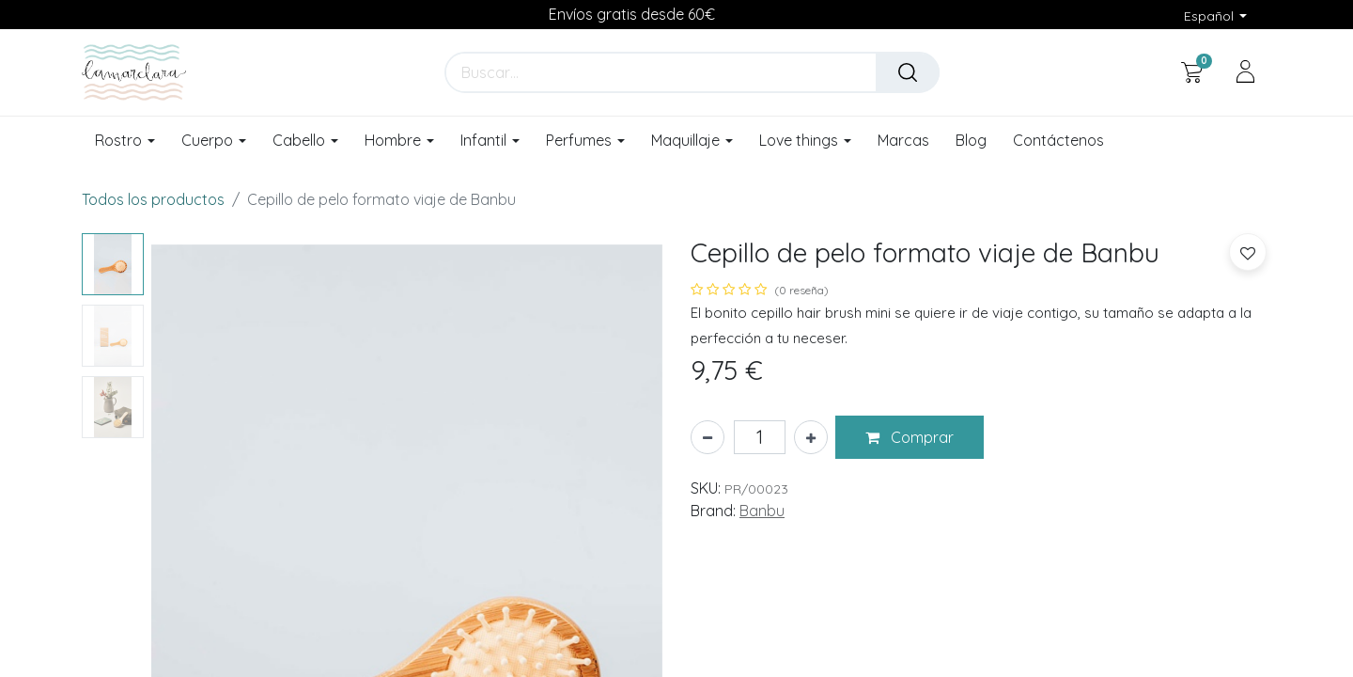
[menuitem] (903, 141)
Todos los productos (153, 199)
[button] (909, 437)
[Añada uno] (811, 437)
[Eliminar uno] (707, 437)
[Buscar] (908, 72)
